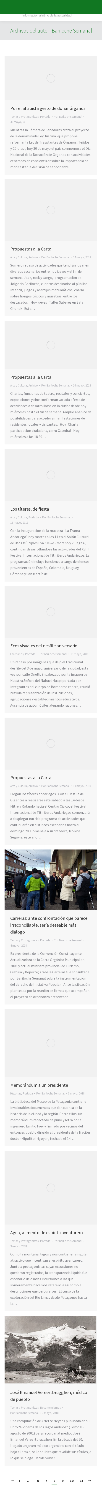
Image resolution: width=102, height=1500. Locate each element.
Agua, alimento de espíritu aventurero (46, 1232)
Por (68, 117)
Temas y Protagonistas (24, 117)
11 (82, 1480)
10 (71, 1480)
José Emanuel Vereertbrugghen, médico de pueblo (48, 1395)
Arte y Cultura (18, 257)
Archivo (33, 257)
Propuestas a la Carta (30, 249)
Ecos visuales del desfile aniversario (43, 645)
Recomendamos (50, 1408)
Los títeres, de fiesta (29, 509)
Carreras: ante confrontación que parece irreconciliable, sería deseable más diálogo (48, 925)
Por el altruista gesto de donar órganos (47, 108)
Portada (45, 117)
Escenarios (17, 654)
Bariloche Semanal (72, 30)
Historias (15, 1093)
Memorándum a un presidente (39, 1085)
